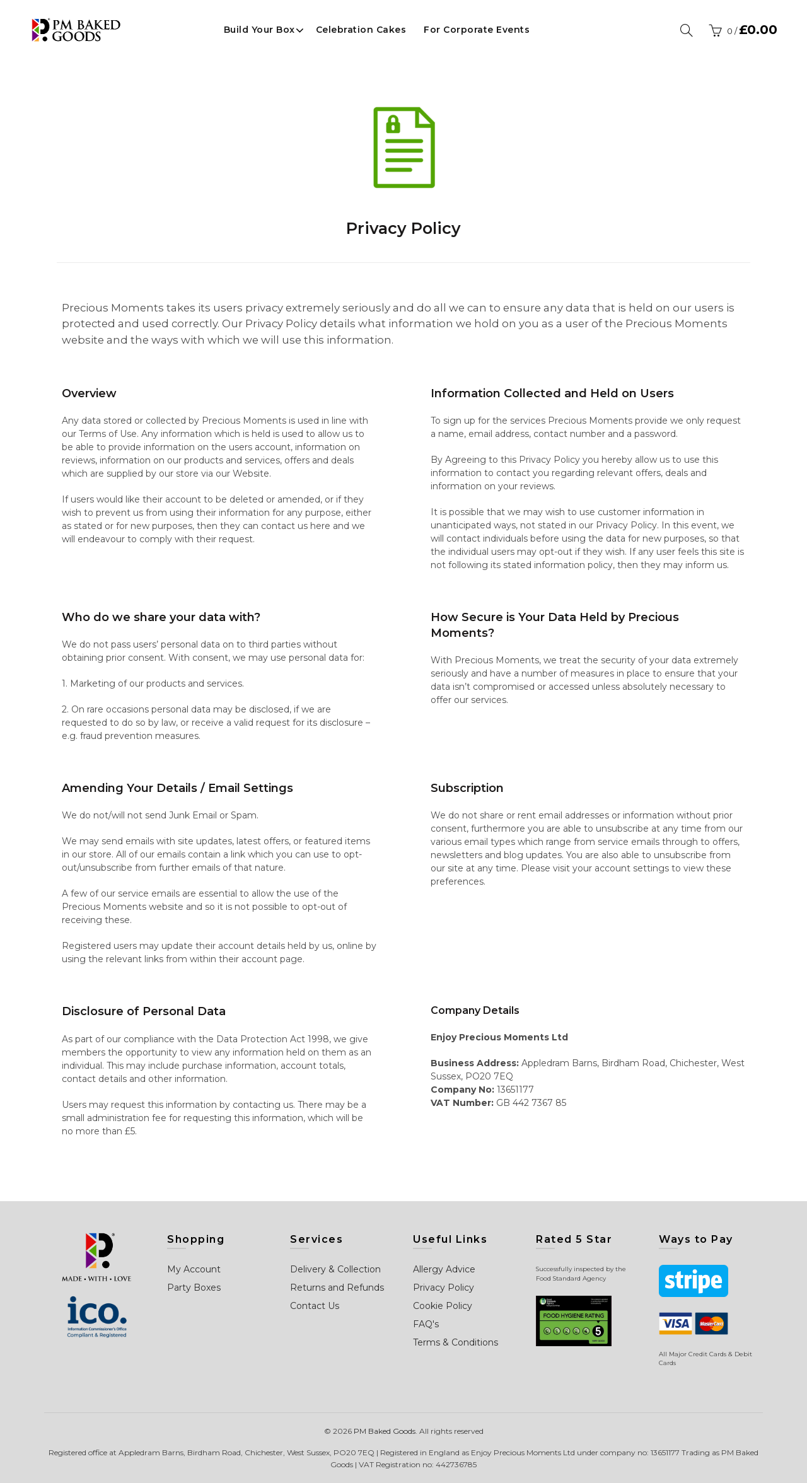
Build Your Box (259, 29)
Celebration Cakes (361, 29)
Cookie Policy (442, 1305)
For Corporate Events (477, 29)
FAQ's (426, 1324)
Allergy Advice (444, 1269)
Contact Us (314, 1305)
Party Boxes (194, 1287)
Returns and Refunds (337, 1287)
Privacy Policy (443, 1287)
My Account (194, 1269)
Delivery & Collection (335, 1269)
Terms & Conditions (455, 1342)
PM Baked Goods (384, 1431)
